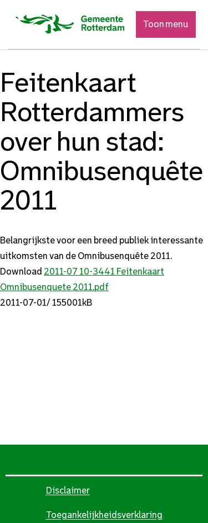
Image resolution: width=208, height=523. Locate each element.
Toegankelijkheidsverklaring (104, 515)
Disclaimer (68, 490)
